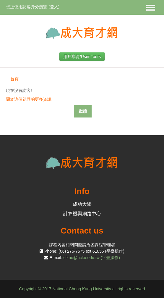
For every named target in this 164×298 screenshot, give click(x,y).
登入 (54, 6)
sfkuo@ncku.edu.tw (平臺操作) (91, 257)
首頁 (14, 79)
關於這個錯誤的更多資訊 (28, 99)
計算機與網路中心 (82, 213)
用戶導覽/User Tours (82, 56)
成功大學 (82, 204)
